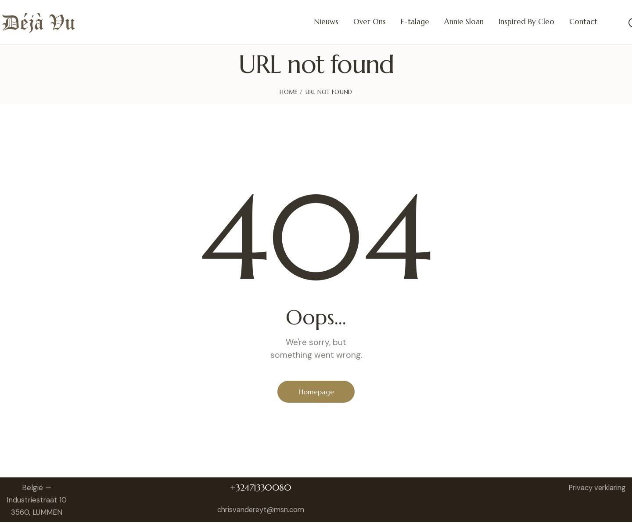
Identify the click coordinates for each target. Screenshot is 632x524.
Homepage (316, 392)
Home (288, 92)
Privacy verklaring (594, 489)
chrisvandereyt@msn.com (263, 511)
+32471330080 (263, 489)
